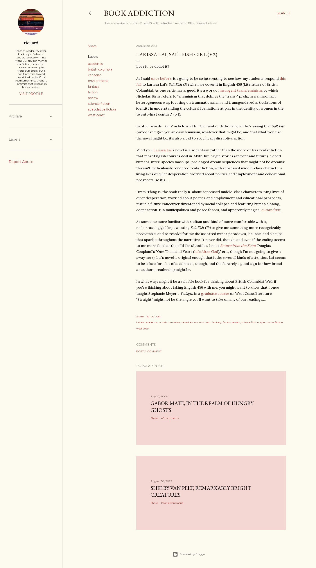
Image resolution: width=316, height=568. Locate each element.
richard (31, 42)
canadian (95, 75)
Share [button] (92, 46)
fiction (93, 92)
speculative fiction (102, 109)
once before (161, 78)
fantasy (93, 87)
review (93, 98)
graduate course (215, 293)
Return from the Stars (237, 245)
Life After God (206, 251)
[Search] (283, 13)
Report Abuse (21, 162)
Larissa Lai (162, 150)
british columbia (100, 69)
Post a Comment (149, 351)
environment (98, 81)
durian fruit (271, 210)
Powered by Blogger (189, 554)
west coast (96, 115)
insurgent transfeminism (241, 90)
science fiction (99, 104)
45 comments (170, 418)
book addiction (139, 13)
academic (95, 64)
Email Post (154, 316)
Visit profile (31, 94)
